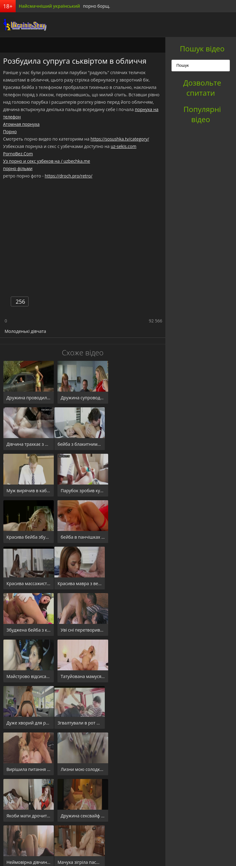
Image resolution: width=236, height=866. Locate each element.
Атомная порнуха (21, 124)
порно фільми (18, 168)
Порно (10, 131)
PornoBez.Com (18, 154)
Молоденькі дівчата (25, 331)
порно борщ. (96, 6)
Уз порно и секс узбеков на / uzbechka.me (46, 161)
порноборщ (23, 24)
